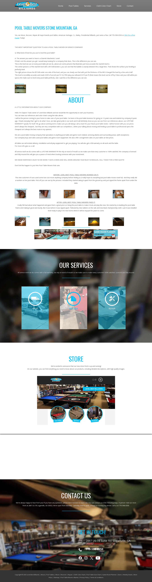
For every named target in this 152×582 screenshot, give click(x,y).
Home (60, 6)
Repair (70, 575)
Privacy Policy (84, 577)
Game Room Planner (109, 575)
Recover (63, 575)
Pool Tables (74, 6)
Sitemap (56, 577)
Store (119, 6)
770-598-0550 (124, 505)
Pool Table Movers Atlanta (69, 577)
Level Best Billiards (33, 575)
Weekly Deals (127, 575)
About (43, 575)
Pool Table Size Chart (94, 575)
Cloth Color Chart (104, 6)
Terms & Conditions (96, 577)
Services (87, 6)
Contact (130, 6)
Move (57, 575)
